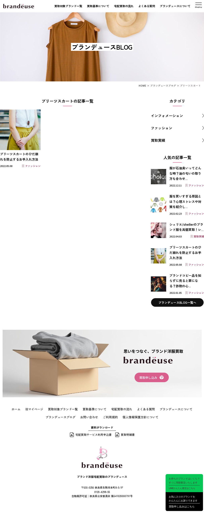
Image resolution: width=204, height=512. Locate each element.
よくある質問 (146, 6)
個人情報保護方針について (138, 417)
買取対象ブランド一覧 (68, 6)
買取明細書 (128, 434)
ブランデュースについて (175, 6)
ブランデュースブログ (63, 417)
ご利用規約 (110, 417)
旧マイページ (38, 409)
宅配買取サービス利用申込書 (93, 434)
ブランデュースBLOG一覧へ (177, 302)
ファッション (161, 127)
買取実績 (158, 140)
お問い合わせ (90, 417)
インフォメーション (167, 115)
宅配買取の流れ (124, 6)
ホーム (21, 409)
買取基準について (98, 6)
